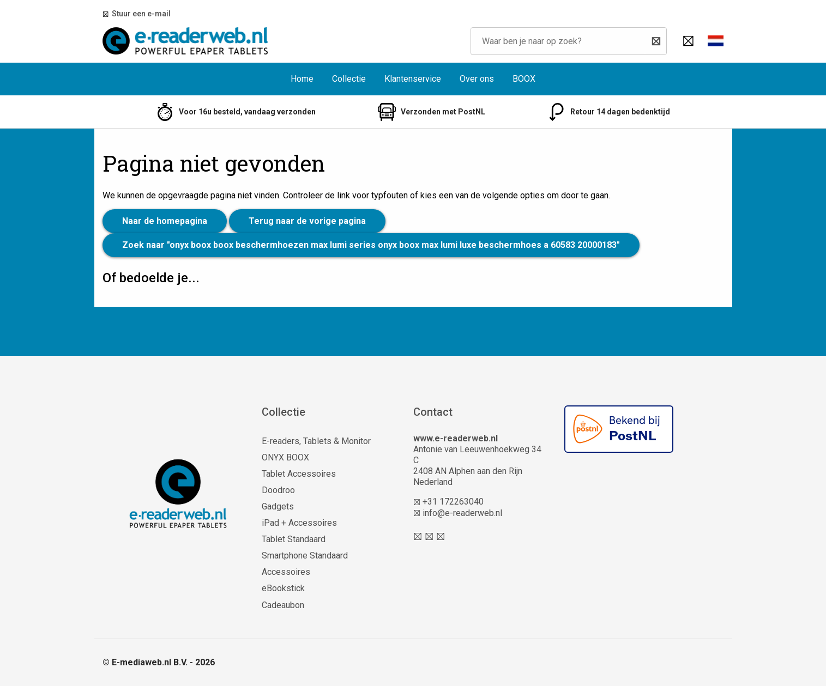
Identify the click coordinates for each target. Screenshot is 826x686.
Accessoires (286, 572)
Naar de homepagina (164, 221)
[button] (715, 40)
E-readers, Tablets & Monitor (316, 441)
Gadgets (278, 506)
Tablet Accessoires (299, 474)
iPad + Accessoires (299, 523)
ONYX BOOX (285, 457)
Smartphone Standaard (305, 555)
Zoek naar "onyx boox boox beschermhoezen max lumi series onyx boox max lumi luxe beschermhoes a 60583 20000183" (371, 245)
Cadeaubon (283, 605)
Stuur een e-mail (139, 13)
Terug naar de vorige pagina (307, 221)
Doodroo (278, 490)
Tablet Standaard (293, 539)
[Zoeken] (656, 41)
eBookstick (283, 588)
